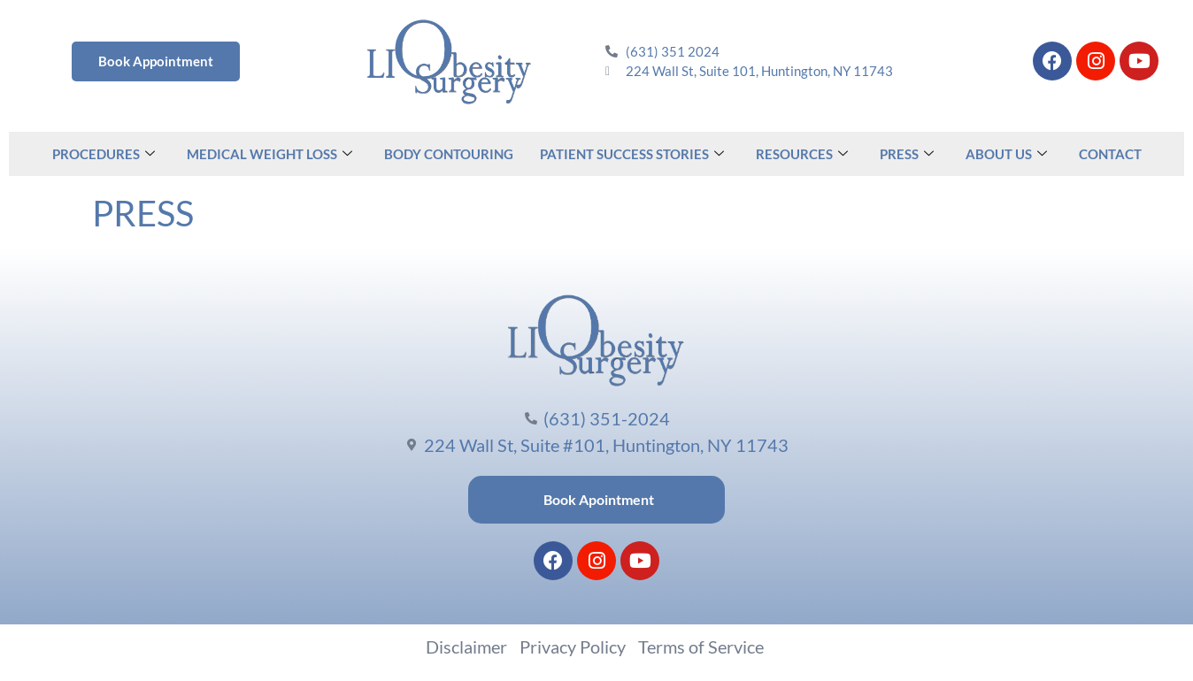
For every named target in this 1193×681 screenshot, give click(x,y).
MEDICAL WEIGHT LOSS (269, 154)
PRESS (907, 154)
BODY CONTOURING (448, 154)
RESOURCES (802, 154)
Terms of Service (701, 646)
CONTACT (1110, 154)
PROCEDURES (103, 154)
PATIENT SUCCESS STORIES (632, 154)
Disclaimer (466, 646)
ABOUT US (1006, 154)
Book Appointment (155, 61)
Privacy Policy (573, 646)
